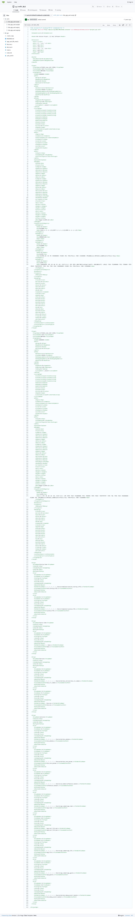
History (114, 25)
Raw (104, 25)
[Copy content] (123, 25)
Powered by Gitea (7, 915)
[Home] (3, 2)
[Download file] (119, 25)
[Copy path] (75, 15)
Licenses (127, 915)
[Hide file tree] (4, 15)
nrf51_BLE (22, 6)
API (132, 915)
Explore (9, 2)
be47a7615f (33, 19)
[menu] (121, 915)
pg (16, 6)
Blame (108, 25)
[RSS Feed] (93, 6)
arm (61, 15)
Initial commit (42, 19)
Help (15, 2)
